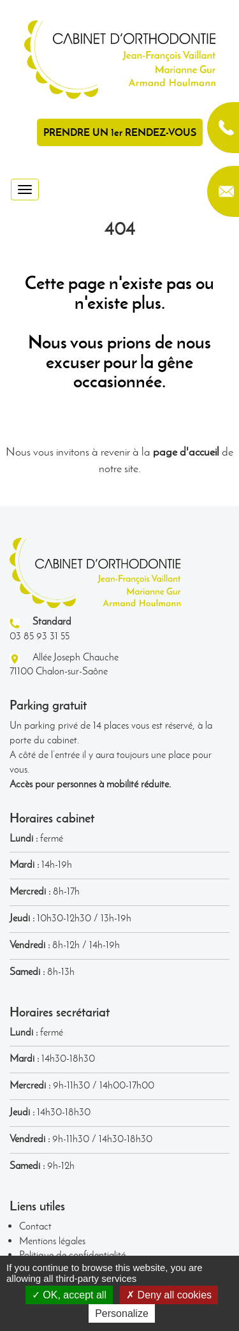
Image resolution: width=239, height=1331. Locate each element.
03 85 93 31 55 (223, 127)
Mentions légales (52, 1241)
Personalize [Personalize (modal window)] (121, 1313)
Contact (35, 1226)
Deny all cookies (169, 1295)
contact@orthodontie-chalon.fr (223, 191)
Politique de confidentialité (72, 1255)
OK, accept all (69, 1295)
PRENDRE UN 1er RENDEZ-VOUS (119, 132)
